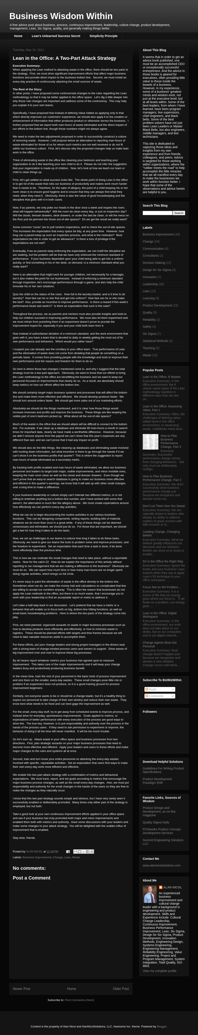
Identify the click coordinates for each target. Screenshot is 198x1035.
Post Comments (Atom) (79, 1000)
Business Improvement (37, 857)
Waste (76, 857)
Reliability (149, 319)
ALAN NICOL (172, 887)
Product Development (157, 305)
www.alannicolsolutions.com (161, 865)
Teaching (149, 348)
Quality (147, 312)
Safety (147, 326)
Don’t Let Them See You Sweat (164, 506)
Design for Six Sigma (157, 270)
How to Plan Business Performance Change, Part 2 (162, 478)
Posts (150, 689)
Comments (154, 696)
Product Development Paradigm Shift (157, 780)
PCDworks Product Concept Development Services (161, 831)
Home (18, 36)
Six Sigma (149, 333)
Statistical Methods (155, 341)
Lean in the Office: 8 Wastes (162, 377)
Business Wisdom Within (61, 16)
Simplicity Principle (104, 36)
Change (58, 857)
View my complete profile (159, 971)
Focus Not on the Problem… (162, 587)
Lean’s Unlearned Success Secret (56, 36)
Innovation (150, 277)
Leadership (150, 284)
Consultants (151, 255)
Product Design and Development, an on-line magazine (159, 811)
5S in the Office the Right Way (163, 561)
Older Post (121, 989)
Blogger (161, 1026)
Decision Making (154, 262)
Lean (67, 857)
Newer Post (21, 989)
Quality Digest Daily (156, 822)
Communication (153, 248)
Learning (149, 298)
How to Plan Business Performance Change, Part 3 (171, 441)
